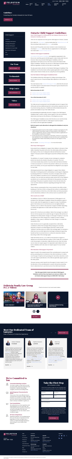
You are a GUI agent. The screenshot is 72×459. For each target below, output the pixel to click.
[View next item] (37, 311)
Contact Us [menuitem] (64, 4)
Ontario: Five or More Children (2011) (41, 94)
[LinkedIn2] (59, 438)
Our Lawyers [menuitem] (37, 4)
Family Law (24, 439)
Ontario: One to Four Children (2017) (41, 100)
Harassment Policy (26, 445)
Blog (23, 447)
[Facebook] (59, 435)
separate (39, 49)
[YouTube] (61, 435)
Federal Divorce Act (62, 42)
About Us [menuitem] (31, 4)
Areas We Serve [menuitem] (56, 4)
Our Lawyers (24, 437)
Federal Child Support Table (49, 84)
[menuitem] (14, 39)
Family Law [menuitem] (43, 4)
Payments (24, 441)
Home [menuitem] (27, 4)
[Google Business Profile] (61, 438)
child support (41, 42)
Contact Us (24, 451)
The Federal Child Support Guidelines (40, 56)
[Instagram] (64, 435)
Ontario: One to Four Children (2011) (41, 93)
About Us (24, 435)
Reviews (24, 449)
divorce (49, 44)
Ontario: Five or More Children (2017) (41, 101)
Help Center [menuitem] (49, 4)
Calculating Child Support (44, 142)
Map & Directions (34, 441)
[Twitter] (66, 435)
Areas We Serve (25, 443)
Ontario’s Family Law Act (45, 50)
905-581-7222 (63, 1)
